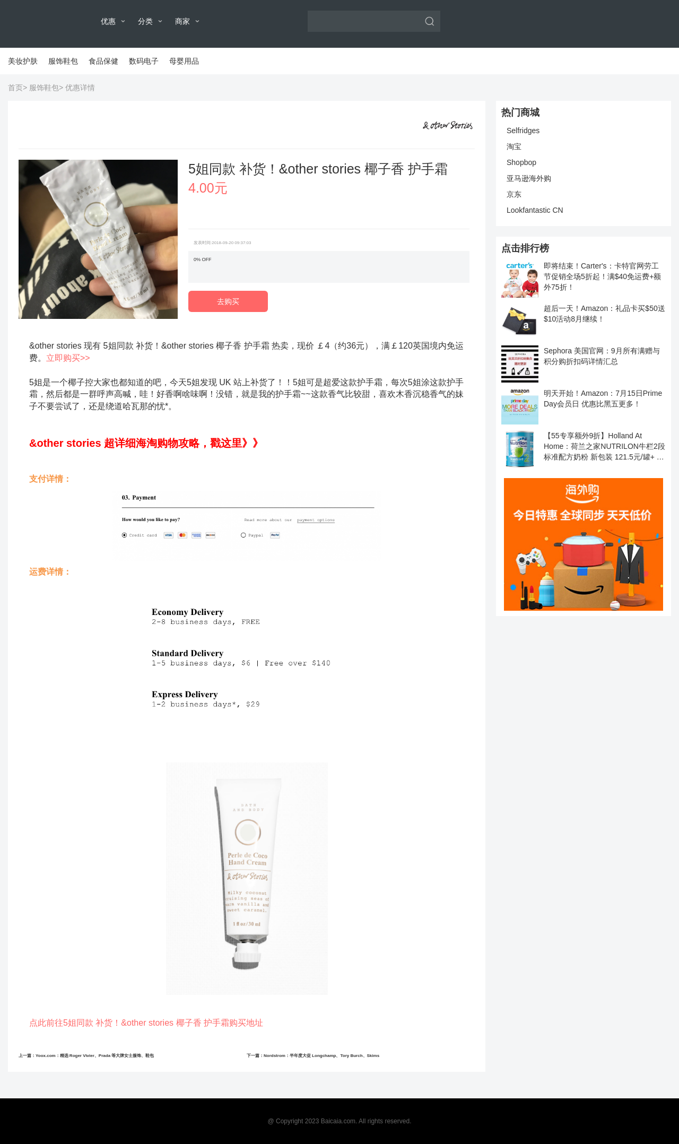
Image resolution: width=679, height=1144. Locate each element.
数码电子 (144, 61)
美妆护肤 (23, 61)
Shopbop (521, 162)
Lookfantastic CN (535, 210)
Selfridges (523, 130)
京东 (514, 194)
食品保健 (103, 61)
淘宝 (514, 146)
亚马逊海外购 (529, 178)
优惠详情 (80, 87)
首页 (15, 87)
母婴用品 (184, 61)
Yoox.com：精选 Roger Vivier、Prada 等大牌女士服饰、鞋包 (95, 1055)
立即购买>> (68, 357)
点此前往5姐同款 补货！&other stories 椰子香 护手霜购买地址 (146, 1022)
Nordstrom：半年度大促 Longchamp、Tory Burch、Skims (321, 1055)
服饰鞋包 (63, 61)
